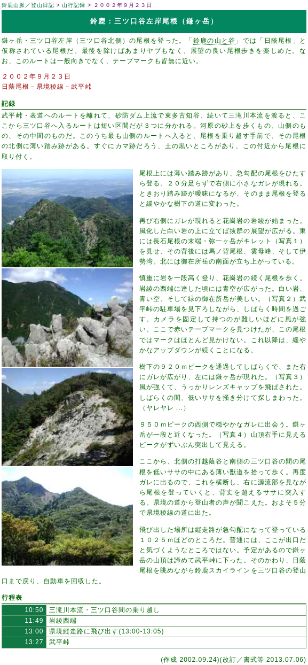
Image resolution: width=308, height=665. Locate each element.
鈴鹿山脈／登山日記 (28, 5)
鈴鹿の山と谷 (214, 40)
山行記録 (73, 5)
